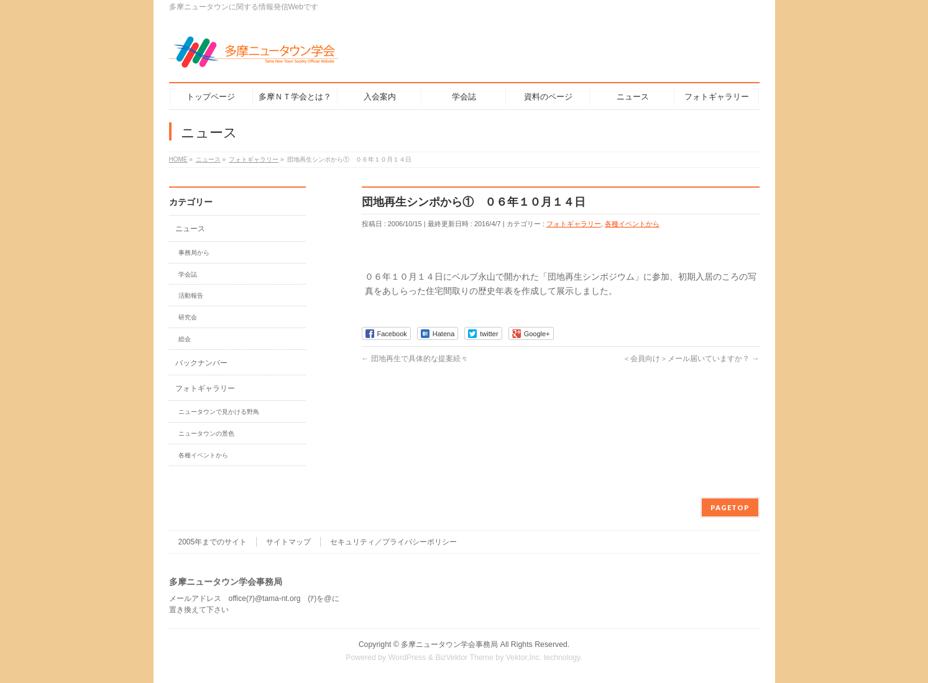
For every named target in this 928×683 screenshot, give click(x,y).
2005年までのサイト (212, 542)
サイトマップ (288, 542)
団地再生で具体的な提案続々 (415, 358)
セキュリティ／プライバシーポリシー (393, 542)
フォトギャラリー (573, 223)
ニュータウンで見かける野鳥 (218, 411)
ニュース (190, 228)
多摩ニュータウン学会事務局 (449, 644)
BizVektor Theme (464, 657)
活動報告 (190, 295)
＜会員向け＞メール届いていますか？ (691, 358)
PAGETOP (730, 507)
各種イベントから (632, 223)
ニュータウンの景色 (206, 433)
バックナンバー (201, 363)
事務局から (193, 252)
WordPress (407, 657)
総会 (184, 339)
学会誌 (187, 274)
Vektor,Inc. (524, 657)
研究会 (187, 317)
